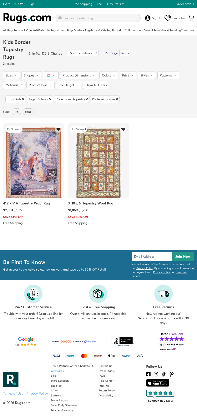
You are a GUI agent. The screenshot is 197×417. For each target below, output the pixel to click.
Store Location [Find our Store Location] (60, 380)
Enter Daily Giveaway (64, 405)
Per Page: (112, 53)
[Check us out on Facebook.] (148, 374)
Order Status (185, 4)
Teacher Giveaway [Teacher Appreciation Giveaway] (62, 410)
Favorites (174, 18)
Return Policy (106, 390)
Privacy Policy (144, 268)
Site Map (56, 385)
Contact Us (105, 366)
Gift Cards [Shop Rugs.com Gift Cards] (57, 371)
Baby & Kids (98, 30)
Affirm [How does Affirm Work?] (54, 390)
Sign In (153, 18)
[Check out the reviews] (160, 396)
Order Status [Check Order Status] (106, 371)
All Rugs (8, 30)
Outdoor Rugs (82, 30)
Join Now (183, 256)
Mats (122, 30)
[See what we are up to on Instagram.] (156, 374)
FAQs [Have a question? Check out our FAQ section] (101, 375)
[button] (11, 75)
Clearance (187, 30)
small (28, 111)
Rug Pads (112, 30)
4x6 (16, 111)
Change (56, 53)
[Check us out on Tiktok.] (163, 374)
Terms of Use (13, 393)
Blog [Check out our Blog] (53, 375)
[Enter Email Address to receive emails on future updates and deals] (152, 256)
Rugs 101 (103, 385)
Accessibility (105, 395)
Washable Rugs (47, 30)
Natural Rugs (65, 30)
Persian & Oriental (25, 30)
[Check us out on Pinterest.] (171, 374)
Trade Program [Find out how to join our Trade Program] (60, 400)
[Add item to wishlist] (58, 129)
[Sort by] (82, 53)
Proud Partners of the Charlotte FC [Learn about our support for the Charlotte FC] (72, 366)
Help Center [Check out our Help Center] (106, 380)
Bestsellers (57, 395)
